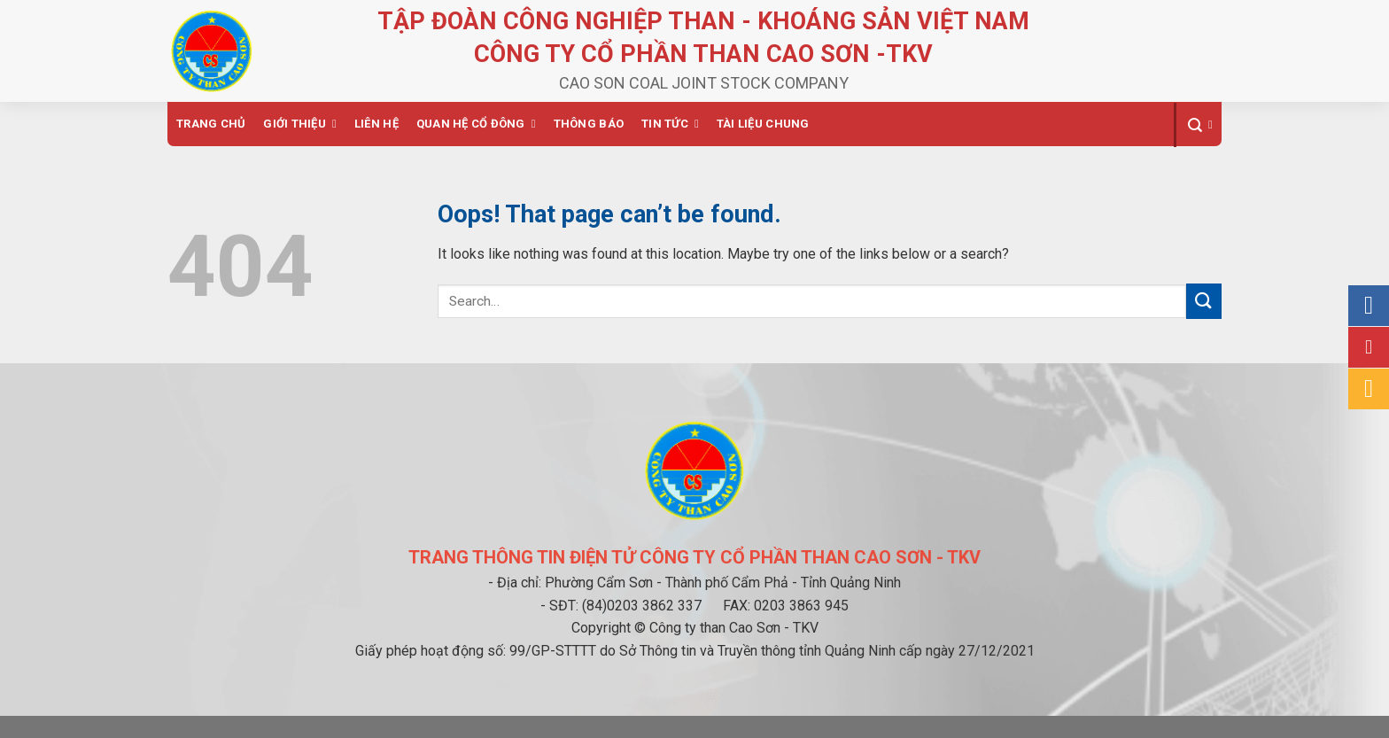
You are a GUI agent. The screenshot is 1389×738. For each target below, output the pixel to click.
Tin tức (664, 123)
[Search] (1198, 125)
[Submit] (1204, 301)
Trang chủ (210, 123)
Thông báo (589, 123)
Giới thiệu (294, 123)
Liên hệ (376, 123)
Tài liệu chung (763, 123)
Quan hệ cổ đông (470, 123)
